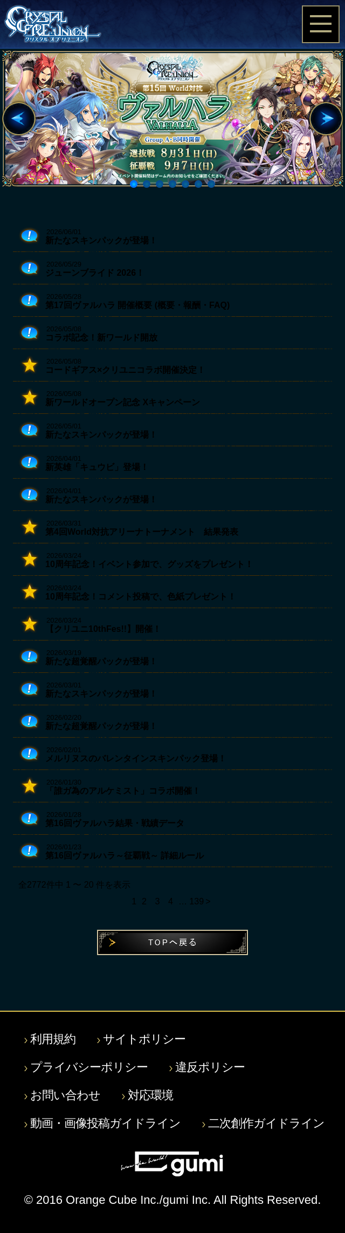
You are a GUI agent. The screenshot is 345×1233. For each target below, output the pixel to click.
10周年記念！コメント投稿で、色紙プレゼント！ (140, 596)
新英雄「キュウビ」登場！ (97, 467)
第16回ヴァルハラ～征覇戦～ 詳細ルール (124, 855)
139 (194, 901)
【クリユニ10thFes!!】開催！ (103, 628)
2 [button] (148, 185)
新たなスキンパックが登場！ (101, 240)
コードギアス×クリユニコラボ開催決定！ (125, 369)
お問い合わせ (65, 1095)
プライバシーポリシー (89, 1067)
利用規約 (52, 1039)
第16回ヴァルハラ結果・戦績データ (114, 823)
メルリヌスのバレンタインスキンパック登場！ (135, 758)
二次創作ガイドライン (266, 1123)
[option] (172, 118)
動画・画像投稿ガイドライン (105, 1123)
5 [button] (187, 185)
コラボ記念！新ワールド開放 (101, 337)
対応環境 (150, 1095)
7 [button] (213, 185)
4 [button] (174, 185)
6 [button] (200, 185)
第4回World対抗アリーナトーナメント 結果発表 (141, 531)
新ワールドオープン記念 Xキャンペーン (122, 402)
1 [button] (135, 185)
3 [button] (161, 185)
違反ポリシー (210, 1067)
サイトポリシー (144, 1039)
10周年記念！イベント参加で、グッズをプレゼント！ (149, 564)
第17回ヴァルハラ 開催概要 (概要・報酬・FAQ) (137, 305)
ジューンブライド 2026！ (94, 272)
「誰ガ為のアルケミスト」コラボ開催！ (123, 790)
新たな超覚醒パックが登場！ (101, 661)
